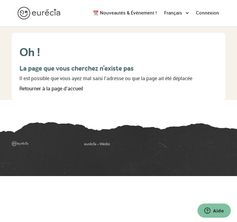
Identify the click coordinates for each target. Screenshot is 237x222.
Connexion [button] (207, 13)
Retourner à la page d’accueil (51, 89)
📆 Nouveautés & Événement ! (125, 13)
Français (173, 13)
